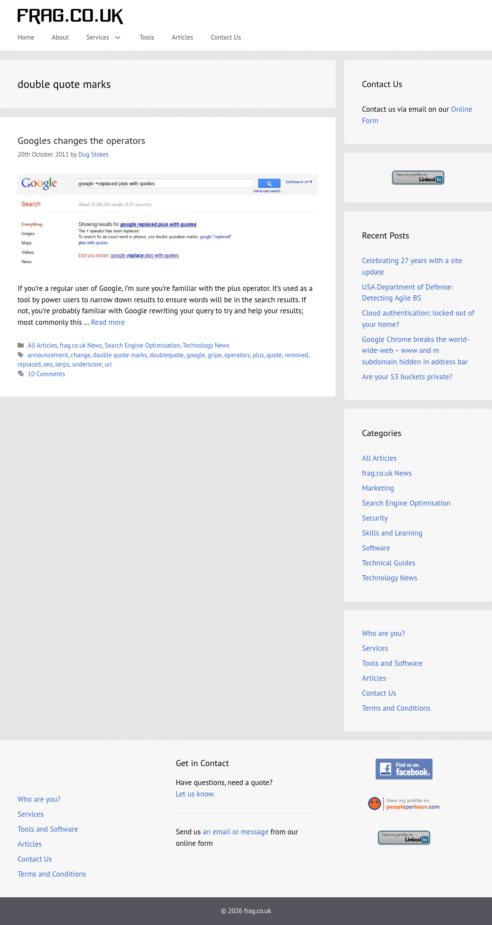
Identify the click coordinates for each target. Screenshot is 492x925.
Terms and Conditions (396, 708)
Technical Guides (388, 563)
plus (258, 355)
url (108, 364)
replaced (29, 364)
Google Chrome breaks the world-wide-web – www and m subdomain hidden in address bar (415, 350)
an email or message (236, 832)
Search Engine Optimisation (142, 345)
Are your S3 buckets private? (407, 377)
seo (48, 364)
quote (274, 355)
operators (237, 355)
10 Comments (46, 374)
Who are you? (383, 633)
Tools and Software (392, 663)
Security (374, 518)
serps (62, 364)
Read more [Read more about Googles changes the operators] (108, 322)
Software (376, 548)
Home (26, 37)
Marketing (378, 488)
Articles (182, 37)
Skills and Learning (392, 533)
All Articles (42, 345)
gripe (215, 355)
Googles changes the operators (81, 140)
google (195, 355)
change (81, 355)
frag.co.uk (257, 911)
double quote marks (120, 355)
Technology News (206, 345)
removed (296, 355)
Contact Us (226, 37)
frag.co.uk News (81, 345)
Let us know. (195, 794)
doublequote (166, 355)
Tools (147, 37)
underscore (87, 364)
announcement (48, 355)
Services (108, 37)
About (60, 37)
